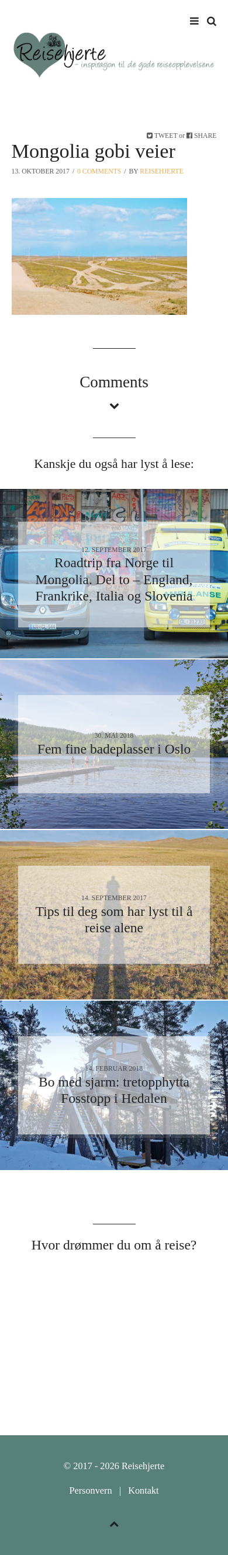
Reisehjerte (161, 171)
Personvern (90, 1490)
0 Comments (99, 171)
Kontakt (143, 1490)
